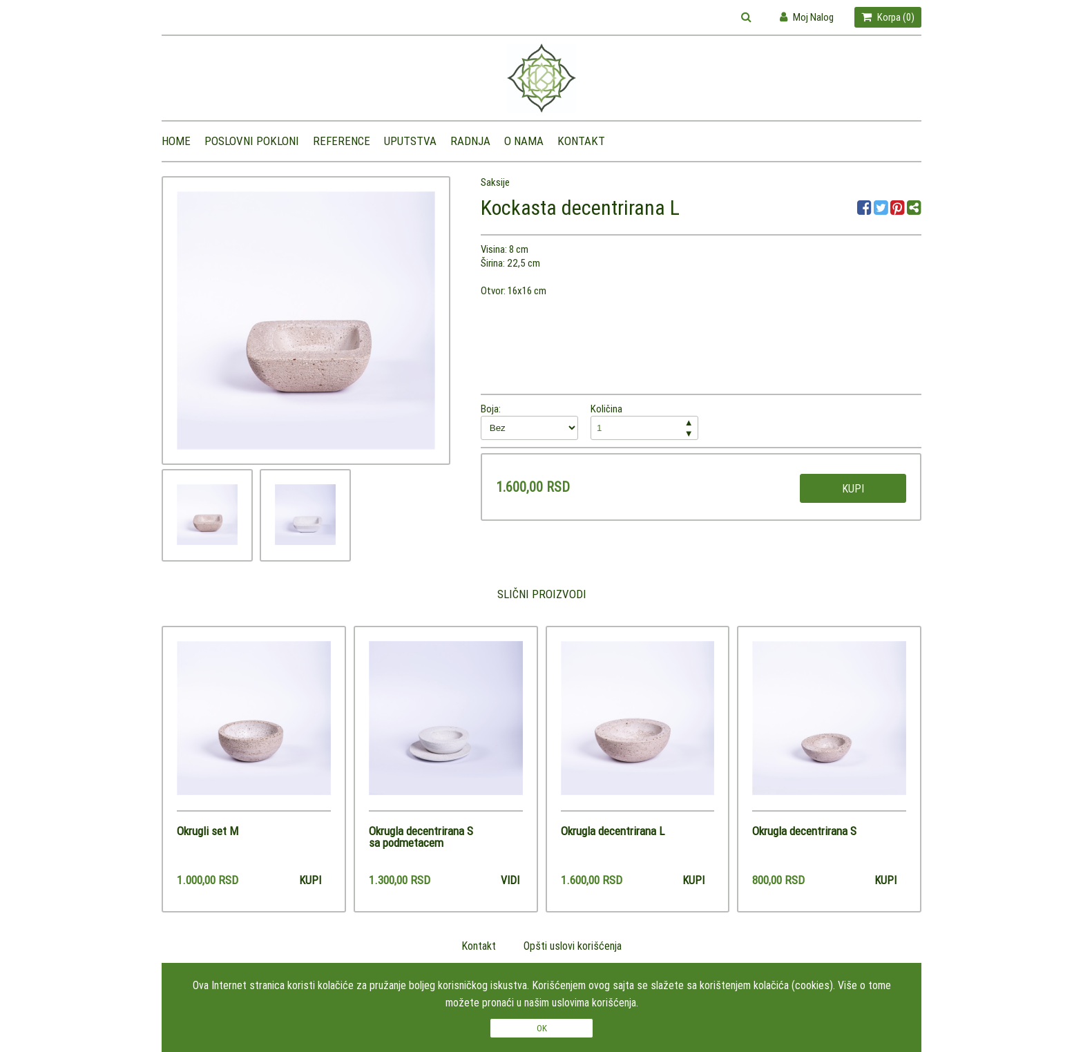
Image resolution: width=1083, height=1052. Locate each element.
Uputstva (410, 141)
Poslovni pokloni (251, 141)
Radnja (470, 141)
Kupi (853, 488)
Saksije (495, 182)
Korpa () (887, 16)
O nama (524, 141)
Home (176, 141)
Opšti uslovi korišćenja (573, 946)
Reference (341, 141)
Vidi (510, 880)
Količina (644, 421)
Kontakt (581, 141)
